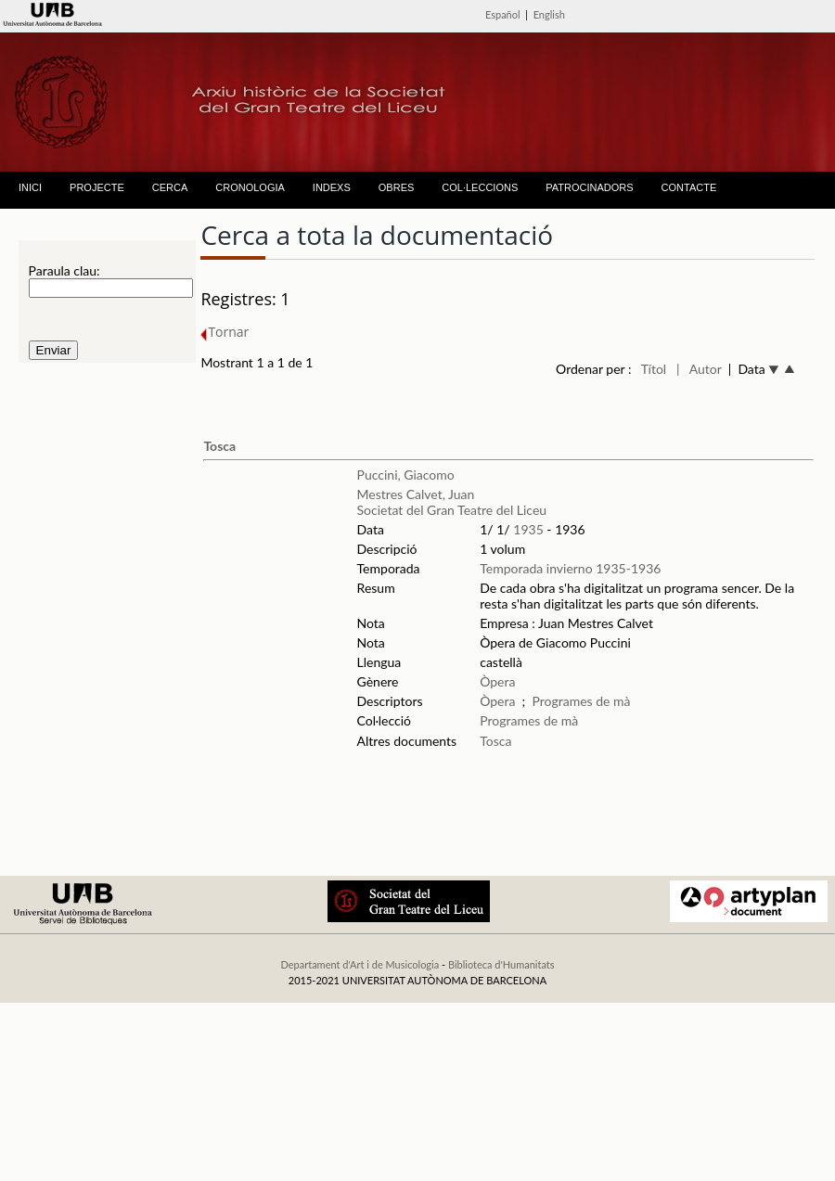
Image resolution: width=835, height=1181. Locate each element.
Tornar (224, 331)
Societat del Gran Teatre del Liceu (452, 510)
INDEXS (332, 187)
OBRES (397, 187)
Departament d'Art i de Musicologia (359, 964)
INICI (30, 187)
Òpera (497, 681)
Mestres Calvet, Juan (416, 494)
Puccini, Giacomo (406, 474)
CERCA (170, 187)
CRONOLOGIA (250, 187)
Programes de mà (581, 701)
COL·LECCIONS (480, 187)
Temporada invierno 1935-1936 (570, 568)
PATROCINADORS (589, 187)
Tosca (219, 446)
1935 (528, 529)
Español (502, 14)
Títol (653, 369)
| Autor (699, 369)
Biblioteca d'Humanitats (501, 964)
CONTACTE (689, 187)
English (549, 14)
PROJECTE (97, 187)
